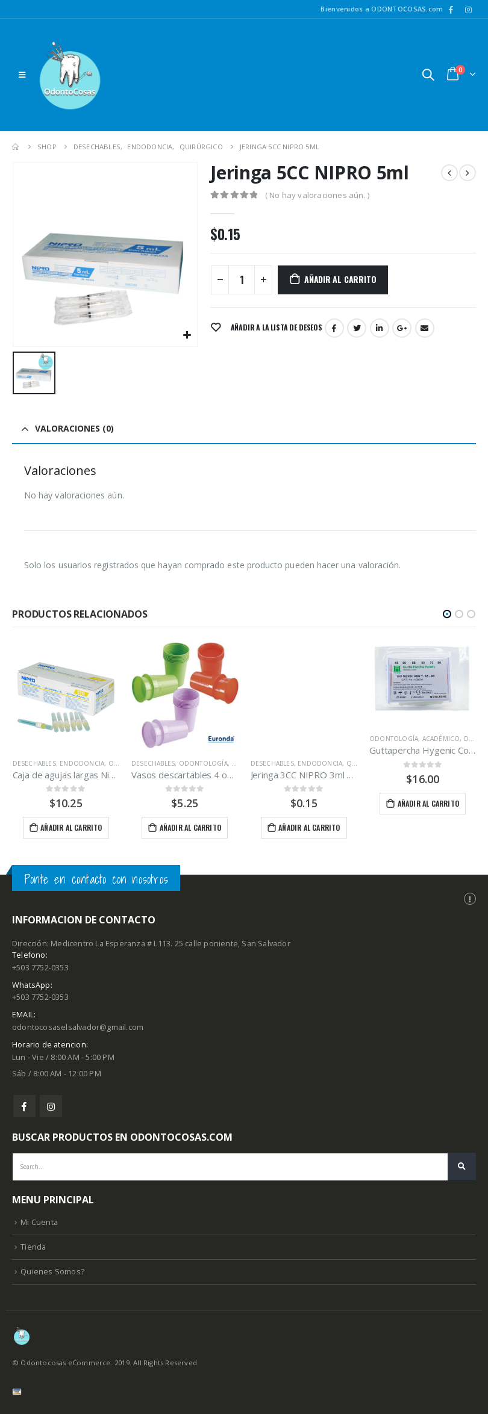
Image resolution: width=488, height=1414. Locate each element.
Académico (441, 738)
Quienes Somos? (52, 1275)
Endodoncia (82, 763)
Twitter (356, 328)
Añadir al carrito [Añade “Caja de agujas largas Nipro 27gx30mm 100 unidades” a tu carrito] (71, 827)
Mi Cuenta (39, 1225)
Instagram (51, 1108)
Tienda (33, 1250)
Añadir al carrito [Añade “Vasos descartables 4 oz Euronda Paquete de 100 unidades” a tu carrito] (190, 827)
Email (424, 328)
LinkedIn (379, 328)
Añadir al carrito (340, 279)
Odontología (203, 763)
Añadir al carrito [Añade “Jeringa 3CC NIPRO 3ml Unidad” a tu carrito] (309, 827)
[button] (447, 614)
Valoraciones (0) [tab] (74, 428)
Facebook (334, 328)
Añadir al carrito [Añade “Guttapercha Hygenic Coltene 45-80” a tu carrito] (428, 803)
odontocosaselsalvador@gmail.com (77, 1030)
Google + (401, 328)
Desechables (34, 763)
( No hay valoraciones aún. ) (317, 195)
